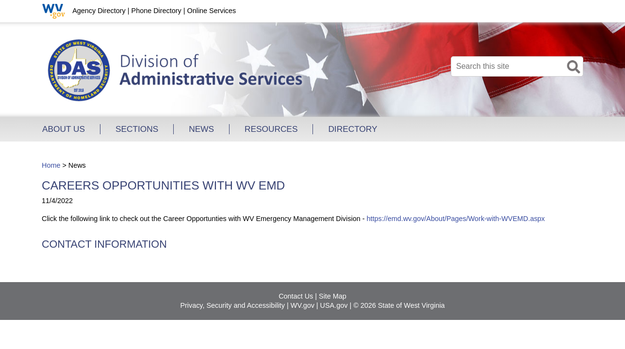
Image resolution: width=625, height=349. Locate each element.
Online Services (211, 11)
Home (51, 165)
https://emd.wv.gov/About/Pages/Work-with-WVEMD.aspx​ (455, 218)
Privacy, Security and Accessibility (232, 305)
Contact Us (296, 296)
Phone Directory (156, 11)
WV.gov (302, 305)
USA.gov (334, 305)
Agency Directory (99, 11)
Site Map (332, 296)
